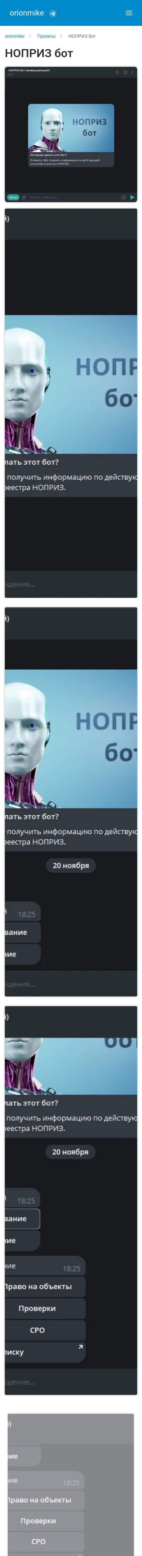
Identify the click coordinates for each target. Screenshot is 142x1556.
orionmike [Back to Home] (27, 12)
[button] (129, 13)
